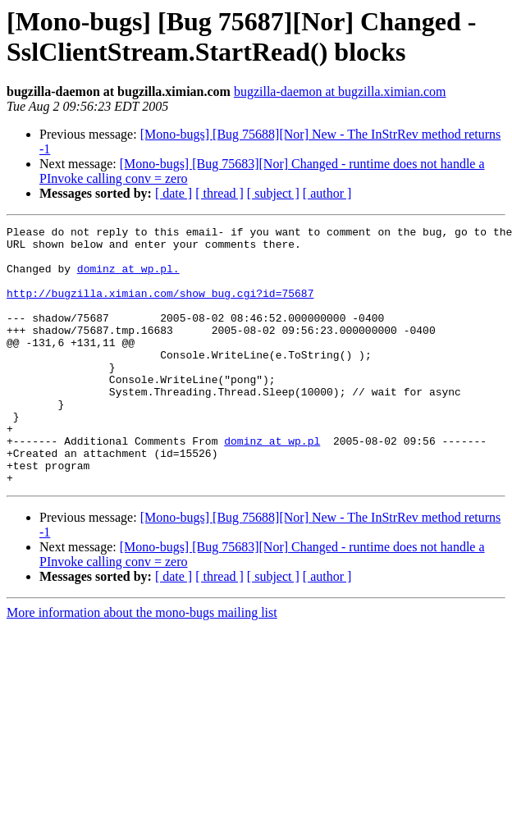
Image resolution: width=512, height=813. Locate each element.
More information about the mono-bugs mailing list (142, 664)
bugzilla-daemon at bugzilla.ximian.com (340, 91)
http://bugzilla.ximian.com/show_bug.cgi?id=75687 (160, 307)
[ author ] (327, 193)
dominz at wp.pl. (128, 278)
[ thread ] (219, 193)
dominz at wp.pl (272, 484)
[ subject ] (273, 193)
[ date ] (173, 193)
